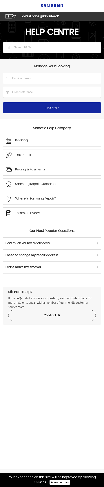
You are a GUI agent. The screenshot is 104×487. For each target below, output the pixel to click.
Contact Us (52, 315)
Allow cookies (60, 482)
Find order (52, 108)
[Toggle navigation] (7, 5)
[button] (52, 243)
